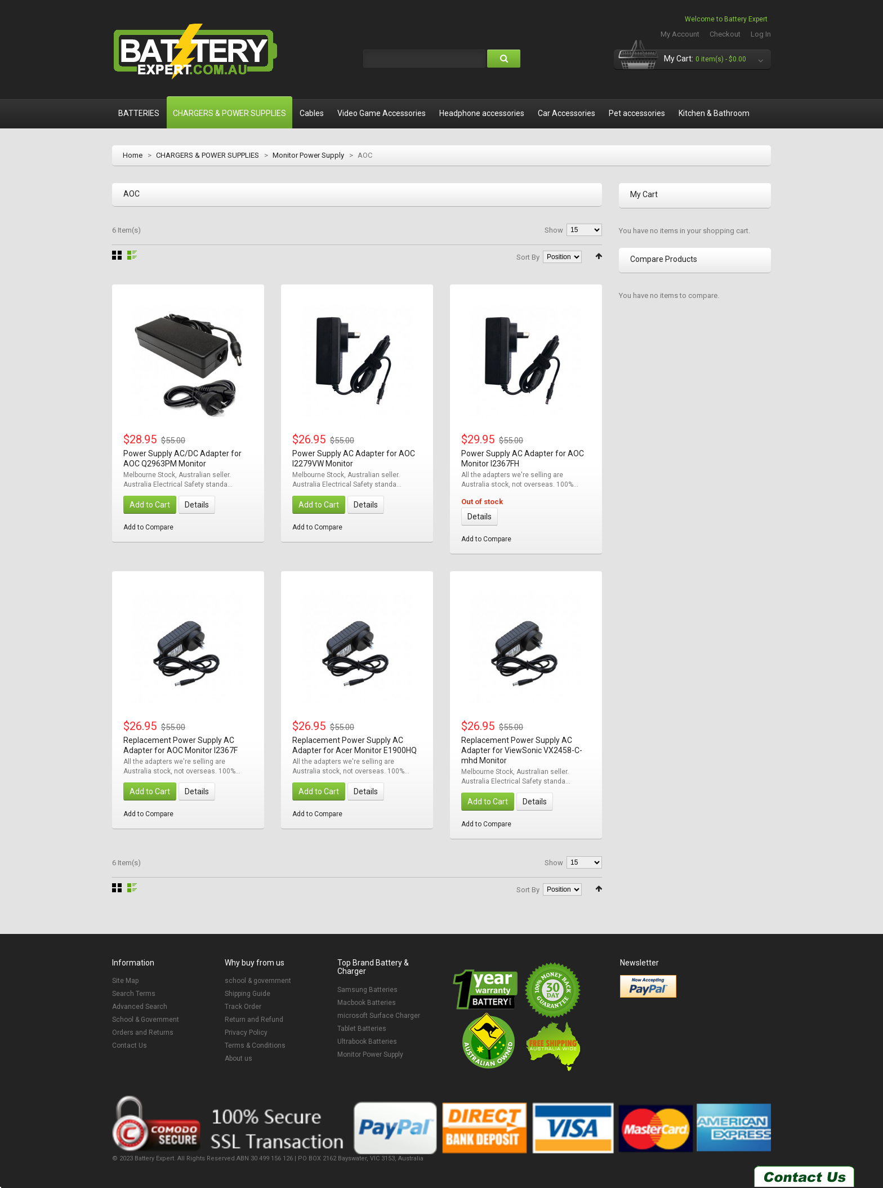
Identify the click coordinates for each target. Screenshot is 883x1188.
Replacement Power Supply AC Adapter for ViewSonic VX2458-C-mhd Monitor (521, 750)
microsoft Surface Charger (378, 1016)
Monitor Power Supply (308, 155)
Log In (761, 34)
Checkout (725, 34)
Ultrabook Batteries (367, 1041)
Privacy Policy (246, 1032)
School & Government (145, 1020)
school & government (258, 981)
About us (238, 1058)
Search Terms (133, 994)
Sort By (527, 257)
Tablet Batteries (361, 1029)
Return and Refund (254, 1020)
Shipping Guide (247, 994)
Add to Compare (148, 527)
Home (132, 155)
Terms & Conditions (255, 1045)
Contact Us (129, 1045)
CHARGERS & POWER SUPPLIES (207, 155)
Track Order (243, 1007)
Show (554, 230)
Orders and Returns (142, 1032)
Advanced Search (139, 1007)
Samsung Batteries (367, 990)
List (132, 255)
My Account (680, 34)
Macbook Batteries (366, 1003)
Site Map (125, 981)
